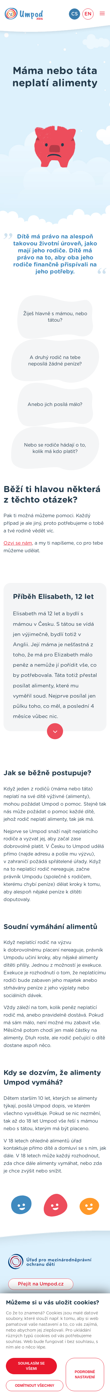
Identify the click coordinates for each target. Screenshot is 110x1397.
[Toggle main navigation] (102, 14)
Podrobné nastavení (85, 1374)
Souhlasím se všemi (31, 1366)
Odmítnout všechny (34, 1386)
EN (88, 14)
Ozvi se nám (18, 543)
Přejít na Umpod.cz (41, 1284)
